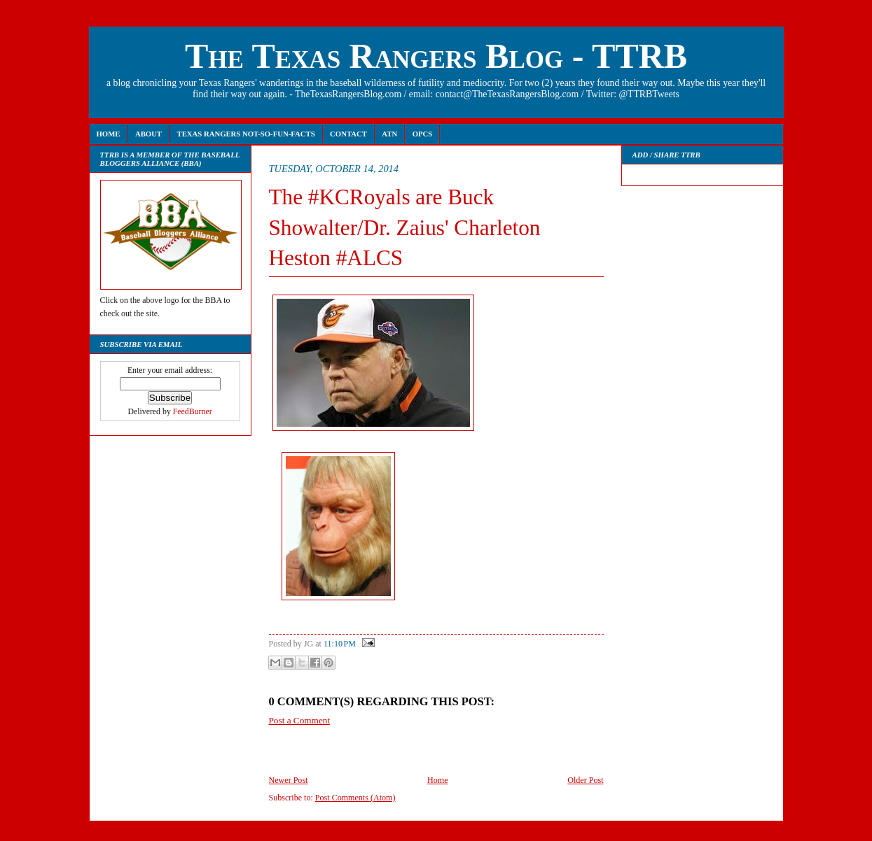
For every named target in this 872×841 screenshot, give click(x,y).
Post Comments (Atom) (355, 798)
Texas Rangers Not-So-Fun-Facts (245, 133)
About (148, 133)
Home (108, 133)
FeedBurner (192, 411)
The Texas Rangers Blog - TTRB (436, 56)
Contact (348, 133)
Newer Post (288, 780)
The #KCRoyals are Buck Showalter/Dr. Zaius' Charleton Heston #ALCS (405, 227)
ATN (389, 133)
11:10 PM (340, 644)
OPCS (423, 133)
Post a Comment (300, 720)
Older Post (585, 780)
